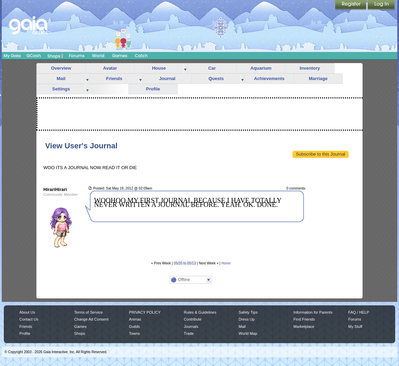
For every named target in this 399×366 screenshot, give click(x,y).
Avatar (110, 68)
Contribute (193, 319)
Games (119, 56)
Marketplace (304, 326)
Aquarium (261, 68)
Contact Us (29, 319)
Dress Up (247, 319)
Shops (55, 55)
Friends (114, 78)
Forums (76, 56)
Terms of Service (88, 312)
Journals (191, 326)
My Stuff (355, 326)
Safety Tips (248, 312)
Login (381, 5)
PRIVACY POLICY (145, 312)
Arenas (135, 319)
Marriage (318, 78)
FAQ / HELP (358, 312)
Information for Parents (313, 312)
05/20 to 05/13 (185, 263)
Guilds (134, 326)
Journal (167, 78)
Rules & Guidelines (200, 312)
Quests (216, 78)
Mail (61, 78)
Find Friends (304, 319)
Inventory (310, 68)
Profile (153, 89)
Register (351, 5)
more (185, 68)
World (98, 56)
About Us (27, 312)
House (159, 68)
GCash (34, 56)
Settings (61, 89)
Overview (61, 68)
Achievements (269, 78)
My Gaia (11, 56)
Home (226, 263)
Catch (141, 56)
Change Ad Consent (91, 319)
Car (212, 68)
